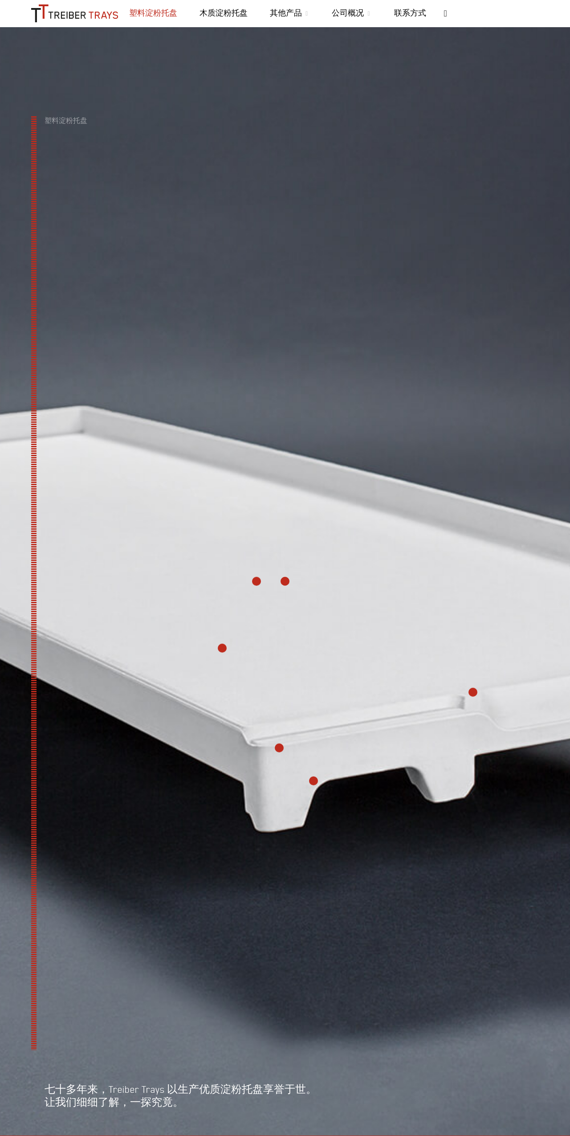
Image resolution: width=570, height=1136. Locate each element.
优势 (39, 1067)
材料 (73, 1067)
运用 (141, 1067)
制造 (107, 1067)
